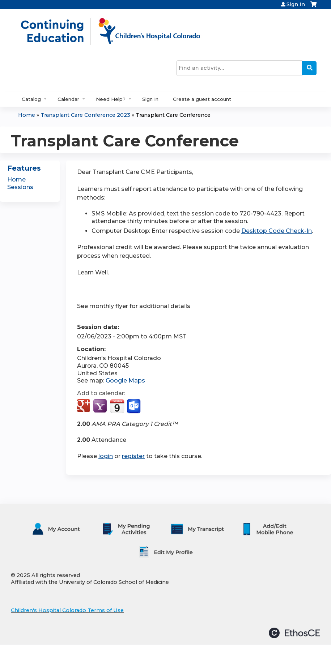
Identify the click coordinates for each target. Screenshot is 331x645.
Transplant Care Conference (173, 115)
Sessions (20, 187)
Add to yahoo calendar (100, 406)
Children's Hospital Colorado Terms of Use (67, 610)
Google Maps (125, 380)
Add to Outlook (134, 406)
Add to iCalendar (117, 406)
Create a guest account (202, 99)
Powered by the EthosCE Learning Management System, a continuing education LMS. (294, 633)
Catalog (31, 99)
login (105, 456)
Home (26, 115)
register (133, 456)
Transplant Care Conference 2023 (85, 115)
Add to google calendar (84, 406)
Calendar (68, 99)
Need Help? (111, 99)
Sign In (296, 4)
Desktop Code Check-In (276, 230)
